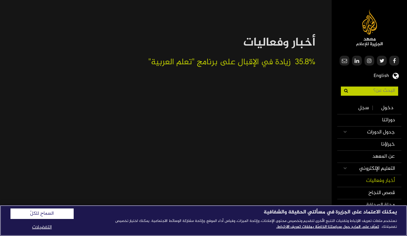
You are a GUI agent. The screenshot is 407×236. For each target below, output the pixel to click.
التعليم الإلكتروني (377, 168)
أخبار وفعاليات (380, 180)
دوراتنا (388, 120)
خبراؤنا (388, 144)
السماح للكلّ (42, 214)
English (381, 75)
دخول (387, 108)
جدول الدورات (381, 132)
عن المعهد (383, 156)
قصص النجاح (381, 192)
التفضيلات (42, 227)
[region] (203, 220)
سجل (363, 108)
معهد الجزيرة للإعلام (369, 28)
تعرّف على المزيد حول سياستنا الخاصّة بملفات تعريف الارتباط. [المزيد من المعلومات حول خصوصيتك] (327, 227)
